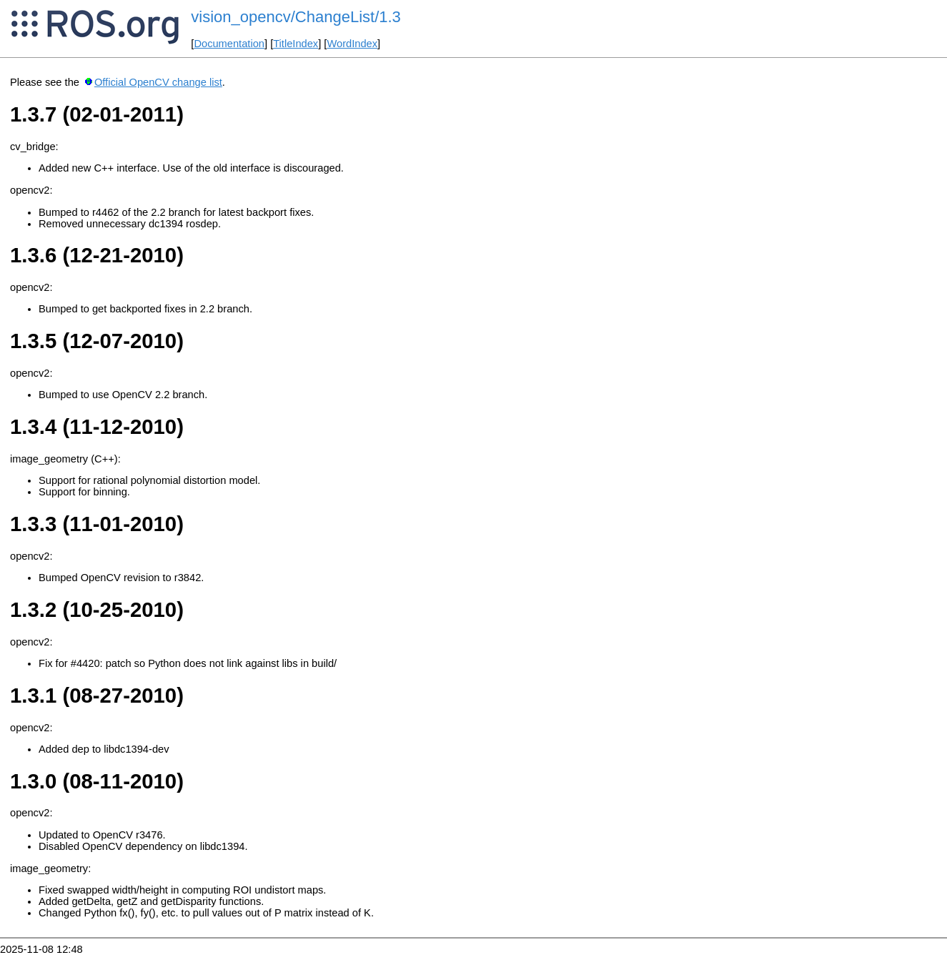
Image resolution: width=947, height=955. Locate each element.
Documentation (229, 43)
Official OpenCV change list (158, 82)
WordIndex (352, 43)
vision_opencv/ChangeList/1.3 (296, 17)
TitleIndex (295, 43)
